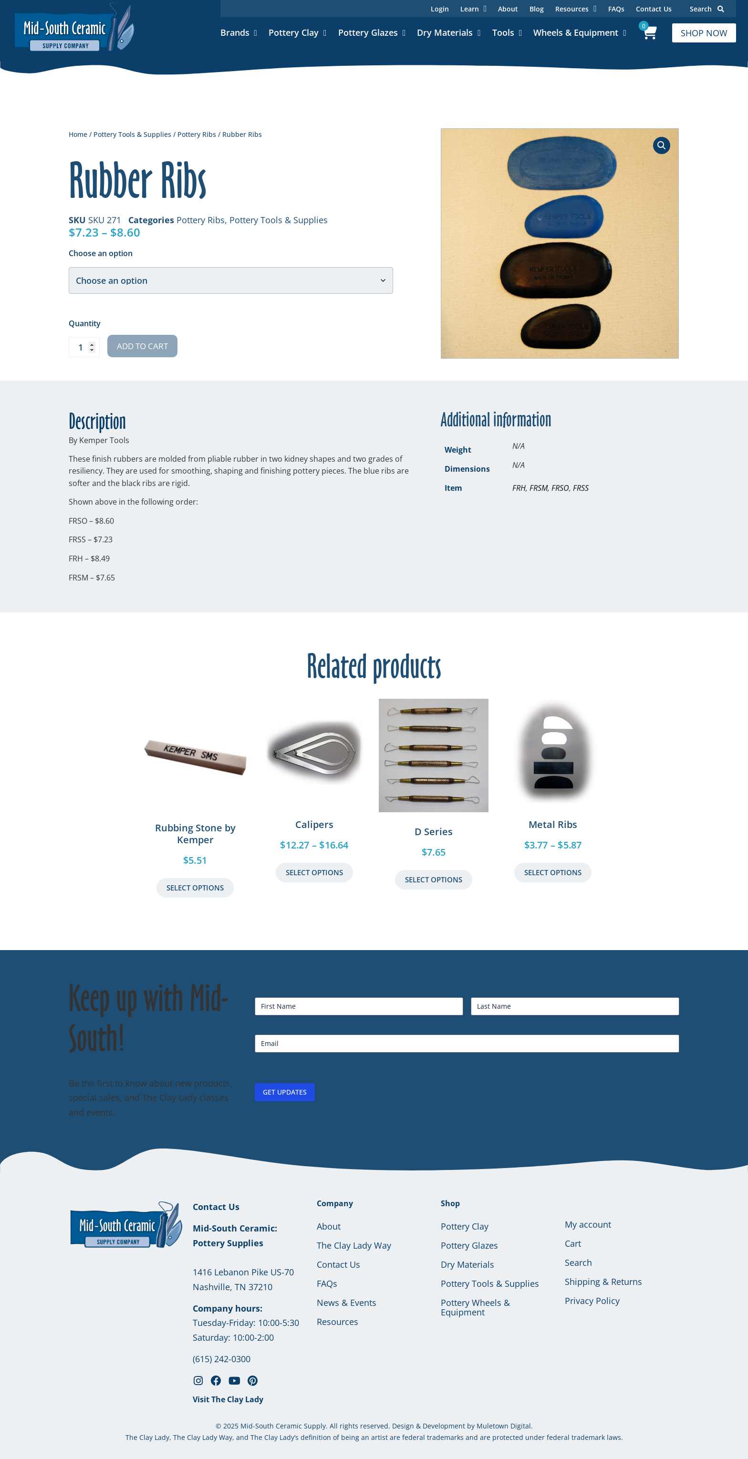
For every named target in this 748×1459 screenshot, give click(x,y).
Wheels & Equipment (575, 32)
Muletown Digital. (504, 1425)
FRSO (560, 488)
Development (444, 1425)
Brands (234, 32)
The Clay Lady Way (354, 1245)
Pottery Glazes (368, 32)
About (508, 8)
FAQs (616, 8)
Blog (537, 8)
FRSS (581, 488)
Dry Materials (445, 32)
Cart (573, 1243)
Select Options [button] (195, 887)
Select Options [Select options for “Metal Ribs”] (553, 872)
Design (403, 1425)
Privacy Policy (592, 1300)
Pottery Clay (294, 32)
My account (588, 1224)
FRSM (539, 488)
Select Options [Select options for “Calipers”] (314, 872)
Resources (337, 1321)
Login (440, 8)
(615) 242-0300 (221, 1359)
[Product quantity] (84, 347)
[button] (661, 145)
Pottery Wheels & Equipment (475, 1307)
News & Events (346, 1302)
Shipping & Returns (603, 1281)
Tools (503, 32)
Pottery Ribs (196, 134)
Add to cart (142, 346)
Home (78, 134)
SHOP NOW (704, 33)
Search (707, 8)
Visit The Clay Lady (228, 1399)
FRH (519, 488)
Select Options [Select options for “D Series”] (433, 879)
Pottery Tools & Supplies (132, 134)
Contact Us (654, 8)
